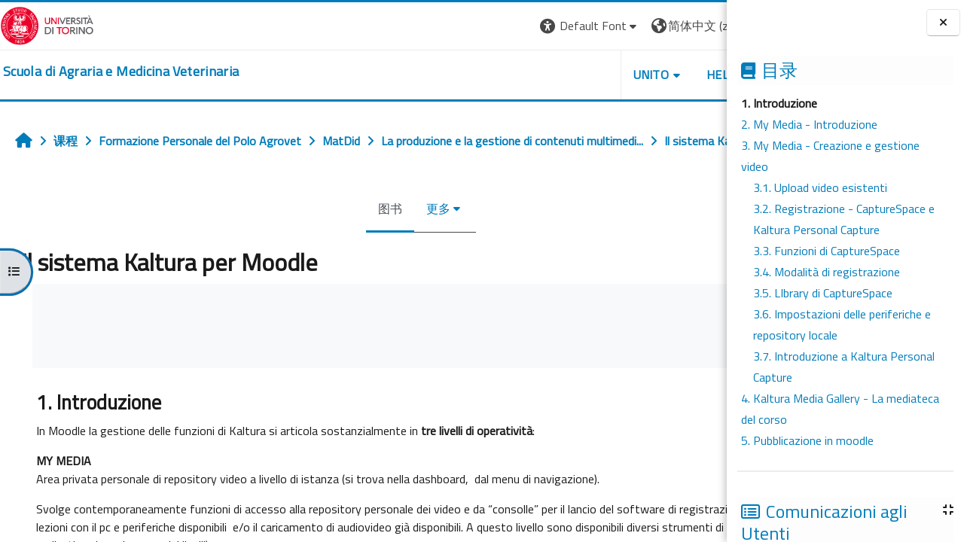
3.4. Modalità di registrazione (826, 272)
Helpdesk (636, 74)
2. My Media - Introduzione (809, 124)
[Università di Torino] (47, 24)
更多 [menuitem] (389, 242)
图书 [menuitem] (340, 242)
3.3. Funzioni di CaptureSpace (826, 251)
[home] (121, 71)
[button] (489, 26)
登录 (703, 26)
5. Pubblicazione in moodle (807, 440)
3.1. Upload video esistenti (820, 187)
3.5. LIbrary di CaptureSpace (822, 293)
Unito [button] (550, 74)
